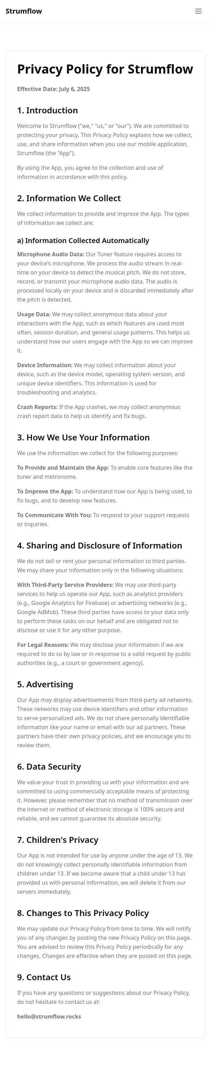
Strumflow (24, 11)
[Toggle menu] (198, 11)
